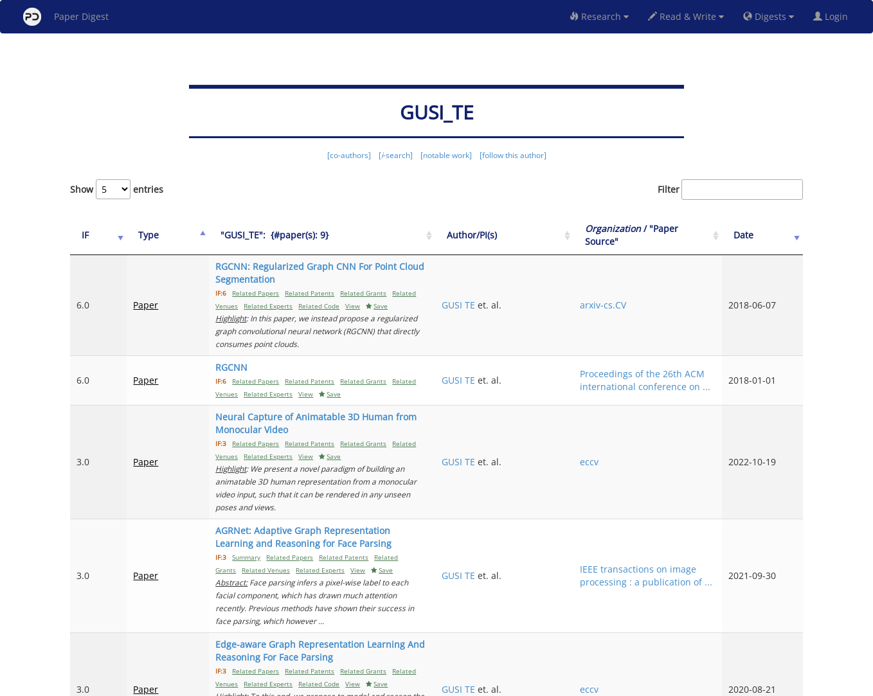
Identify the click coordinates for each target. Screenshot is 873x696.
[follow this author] (513, 155)
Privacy (472, 684)
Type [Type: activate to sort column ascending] (133, 235)
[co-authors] (349, 155)
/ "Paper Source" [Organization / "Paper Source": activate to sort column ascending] (679, 234)
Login (833, 16)
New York (541, 684)
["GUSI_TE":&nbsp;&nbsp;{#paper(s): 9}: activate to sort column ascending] (353, 235)
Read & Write (686, 16)
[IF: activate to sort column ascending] (90, 235)
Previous (683, 632)
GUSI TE (559, 292)
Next (783, 632)
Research (599, 16)
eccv (651, 423)
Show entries (116, 189)
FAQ (382, 684)
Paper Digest (66, 17)
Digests (768, 16)
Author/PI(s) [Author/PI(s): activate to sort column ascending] (573, 235)
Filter (730, 189)
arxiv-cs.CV (665, 292)
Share (502, 684)
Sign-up (410, 684)
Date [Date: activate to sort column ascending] (765, 235)
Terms (441, 684)
